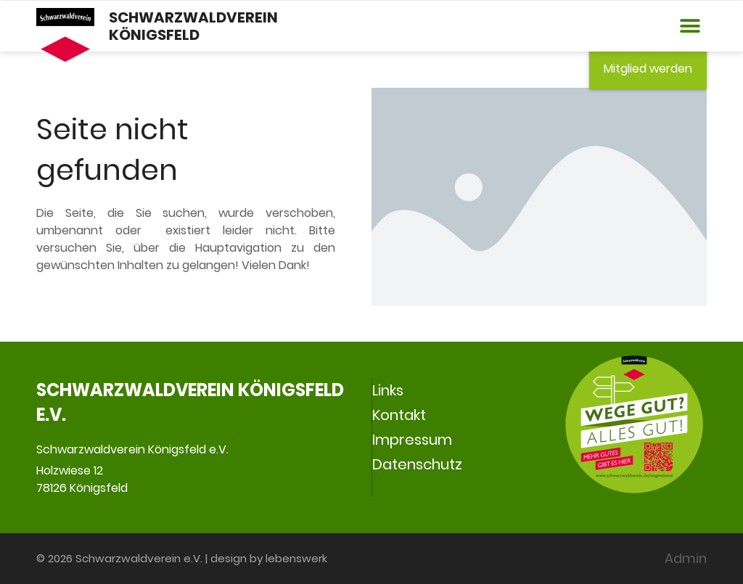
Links (387, 390)
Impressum (412, 439)
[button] (690, 26)
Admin (686, 558)
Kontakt (399, 415)
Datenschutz (417, 464)
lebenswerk (296, 558)
